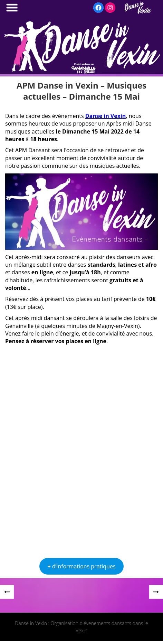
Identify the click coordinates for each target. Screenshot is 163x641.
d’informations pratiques (81, 566)
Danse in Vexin (105, 116)
